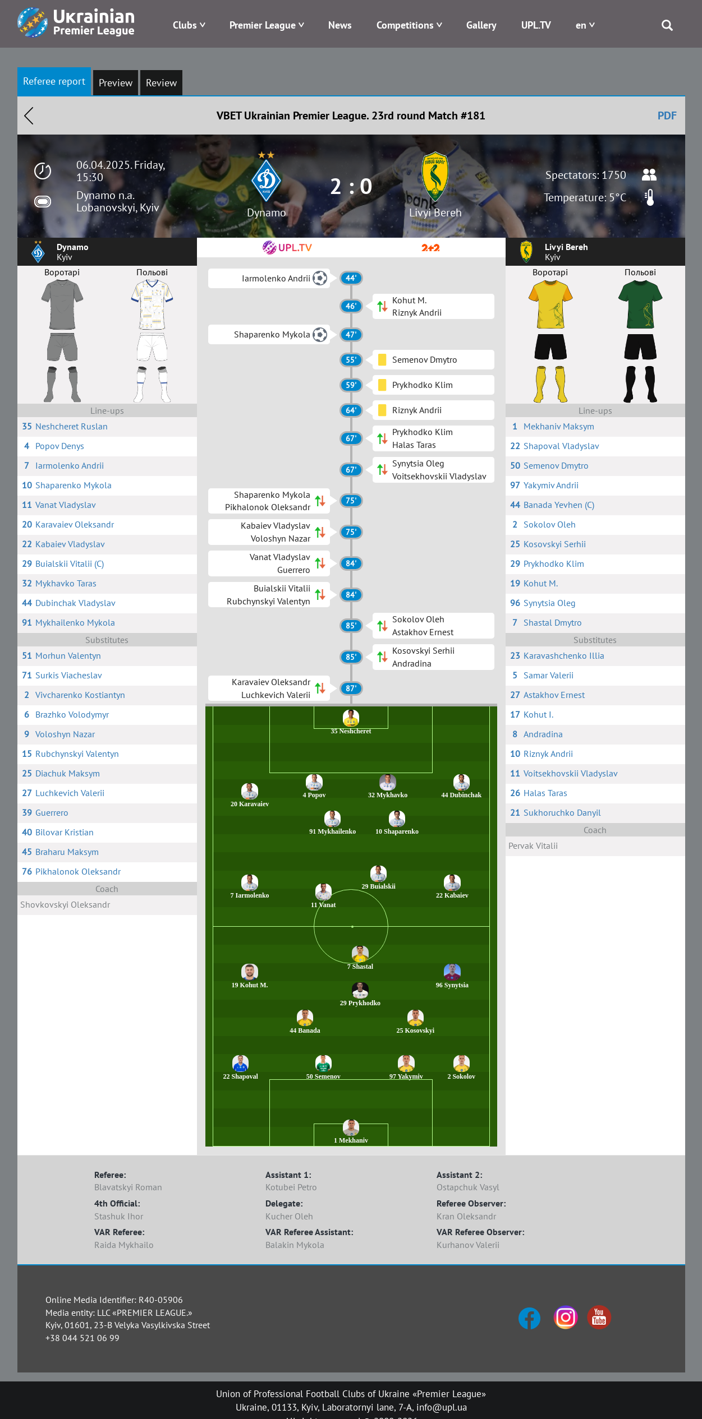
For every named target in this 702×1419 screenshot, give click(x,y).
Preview (115, 82)
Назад (28, 115)
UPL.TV (536, 25)
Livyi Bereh (435, 212)
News (340, 25)
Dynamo (266, 212)
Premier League (263, 25)
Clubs (185, 25)
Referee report (54, 81)
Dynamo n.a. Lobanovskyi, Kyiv (117, 201)
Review (161, 82)
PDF (667, 115)
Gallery (481, 25)
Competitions (405, 25)
